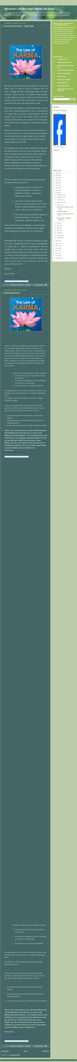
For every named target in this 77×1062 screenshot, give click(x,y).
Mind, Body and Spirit (64, 79)
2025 (57, 175)
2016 (57, 243)
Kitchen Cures (61, 76)
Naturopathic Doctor (63, 86)
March (59, 233)
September (60, 202)
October (59, 200)
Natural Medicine (62, 82)
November (60, 197)
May (58, 228)
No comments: (39, 285)
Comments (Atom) (14, 1055)
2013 (57, 250)
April (58, 230)
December (60, 195)
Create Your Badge (58, 146)
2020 (57, 188)
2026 (57, 173)
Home (25, 1051)
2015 (57, 245)
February (60, 235)
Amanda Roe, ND (62, 59)
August (59, 205)
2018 (57, 192)
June (58, 225)
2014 (57, 248)
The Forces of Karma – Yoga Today (19, 26)
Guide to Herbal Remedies (65, 70)
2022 (57, 183)
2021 (57, 185)
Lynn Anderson (57, 113)
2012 (57, 253)
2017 (57, 240)
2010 (57, 258)
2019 (57, 190)
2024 (57, 178)
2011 (57, 255)
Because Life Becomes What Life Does (29, 8)
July (58, 223)
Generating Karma (12, 293)
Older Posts (45, 1051)
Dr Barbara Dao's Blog (64, 62)
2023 (57, 180)
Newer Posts (5, 1051)
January (59, 237)
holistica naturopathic (64, 73)
